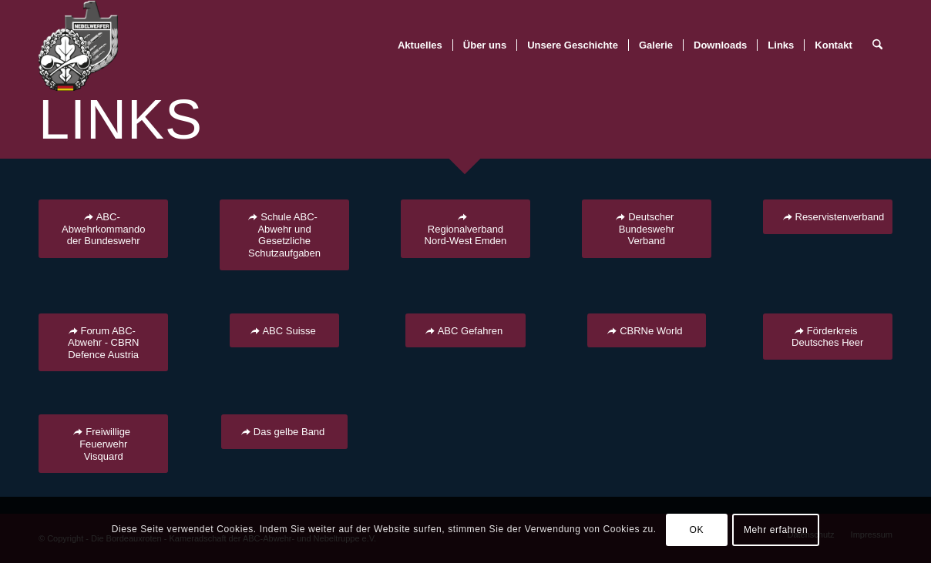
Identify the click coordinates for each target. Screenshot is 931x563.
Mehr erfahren (776, 529)
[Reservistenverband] (827, 216)
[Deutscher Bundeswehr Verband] (646, 228)
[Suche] (877, 45)
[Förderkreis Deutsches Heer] (827, 336)
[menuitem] (420, 45)
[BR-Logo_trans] (78, 45)
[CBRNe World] (646, 330)
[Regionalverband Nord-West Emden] (465, 228)
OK (697, 529)
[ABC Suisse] (284, 330)
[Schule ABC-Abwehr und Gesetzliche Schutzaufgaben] (284, 234)
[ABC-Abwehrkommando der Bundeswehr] (103, 228)
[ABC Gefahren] (465, 330)
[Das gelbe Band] (284, 431)
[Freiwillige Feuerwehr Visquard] (103, 443)
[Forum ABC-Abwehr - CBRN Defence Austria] (103, 342)
